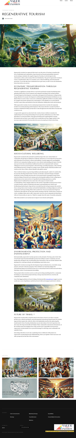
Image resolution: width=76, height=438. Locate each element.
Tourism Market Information (54, 416)
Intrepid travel (49, 279)
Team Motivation (32, 416)
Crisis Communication (15, 413)
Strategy (12, 416)
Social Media (50, 413)
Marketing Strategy (33, 413)
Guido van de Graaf (9, 18)
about (3, 427)
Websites (31, 420)
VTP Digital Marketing (63, 431)
